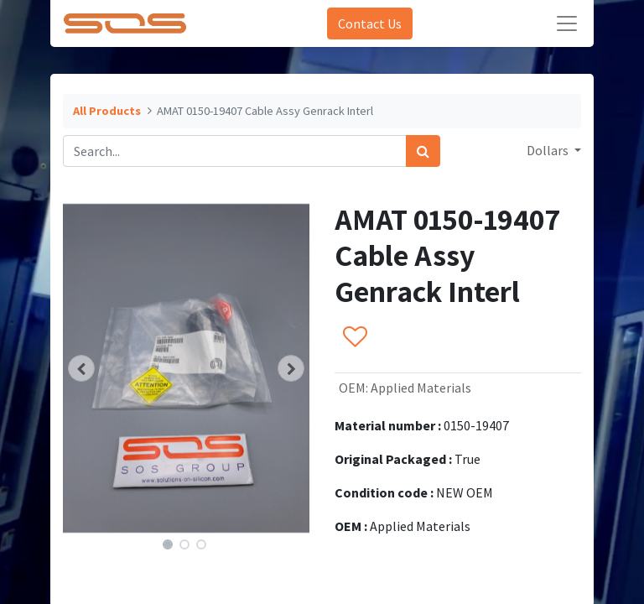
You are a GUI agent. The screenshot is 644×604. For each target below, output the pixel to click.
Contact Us (370, 23)
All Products (107, 110)
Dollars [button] (549, 150)
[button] (81, 368)
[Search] (423, 151)
